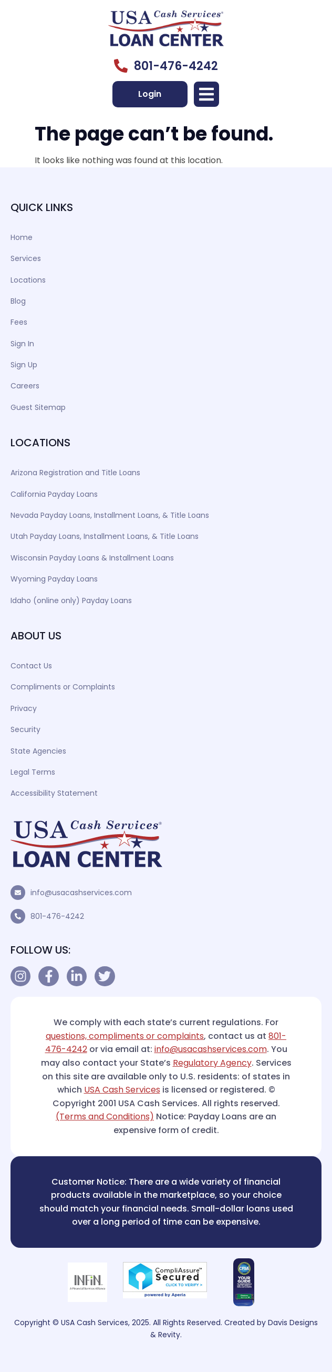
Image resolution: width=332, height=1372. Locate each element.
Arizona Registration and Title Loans (75, 472)
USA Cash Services (122, 1090)
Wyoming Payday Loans (54, 579)
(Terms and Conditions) (105, 1116)
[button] (206, 94)
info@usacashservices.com (81, 892)
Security (25, 729)
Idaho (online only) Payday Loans (71, 600)
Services (26, 258)
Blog (18, 301)
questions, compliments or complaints (125, 1036)
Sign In (22, 343)
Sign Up (24, 364)
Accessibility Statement (54, 793)
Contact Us (31, 665)
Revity (169, 1334)
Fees (19, 322)
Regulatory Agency (212, 1063)
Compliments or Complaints (63, 687)
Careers (25, 385)
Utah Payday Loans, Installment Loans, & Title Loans (105, 536)
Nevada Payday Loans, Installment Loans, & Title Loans (110, 515)
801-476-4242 (57, 916)
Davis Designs (293, 1322)
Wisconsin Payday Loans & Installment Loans (92, 558)
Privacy (24, 708)
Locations (28, 280)
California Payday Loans (54, 494)
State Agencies (38, 751)
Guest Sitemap (38, 407)
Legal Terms (33, 772)
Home (22, 237)
